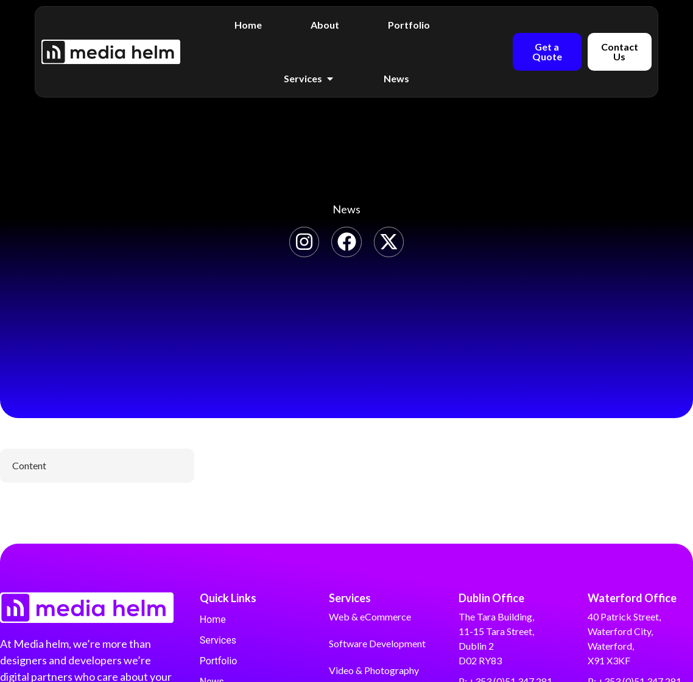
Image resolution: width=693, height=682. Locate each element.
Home (213, 619)
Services (218, 640)
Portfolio (218, 661)
